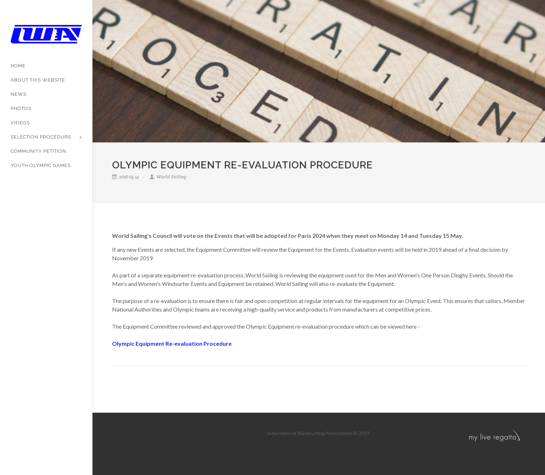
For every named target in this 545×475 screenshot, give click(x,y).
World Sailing (167, 177)
